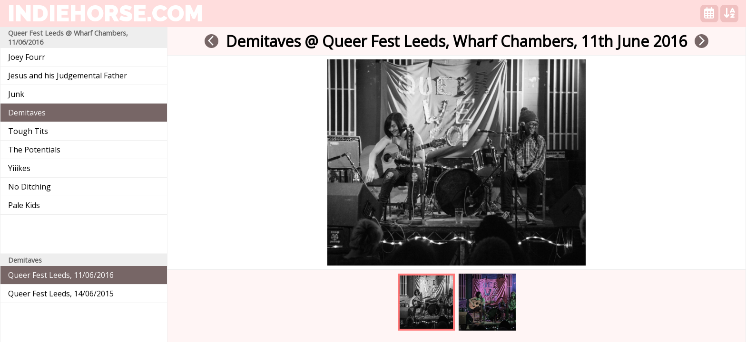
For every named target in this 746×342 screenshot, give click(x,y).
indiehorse (106, 13)
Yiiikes (19, 168)
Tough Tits (28, 131)
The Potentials (34, 149)
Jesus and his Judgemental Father (67, 75)
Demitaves (27, 112)
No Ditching (29, 186)
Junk (16, 94)
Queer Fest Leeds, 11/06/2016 (61, 275)
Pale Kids (24, 205)
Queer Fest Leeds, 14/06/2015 (61, 293)
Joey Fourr (26, 57)
